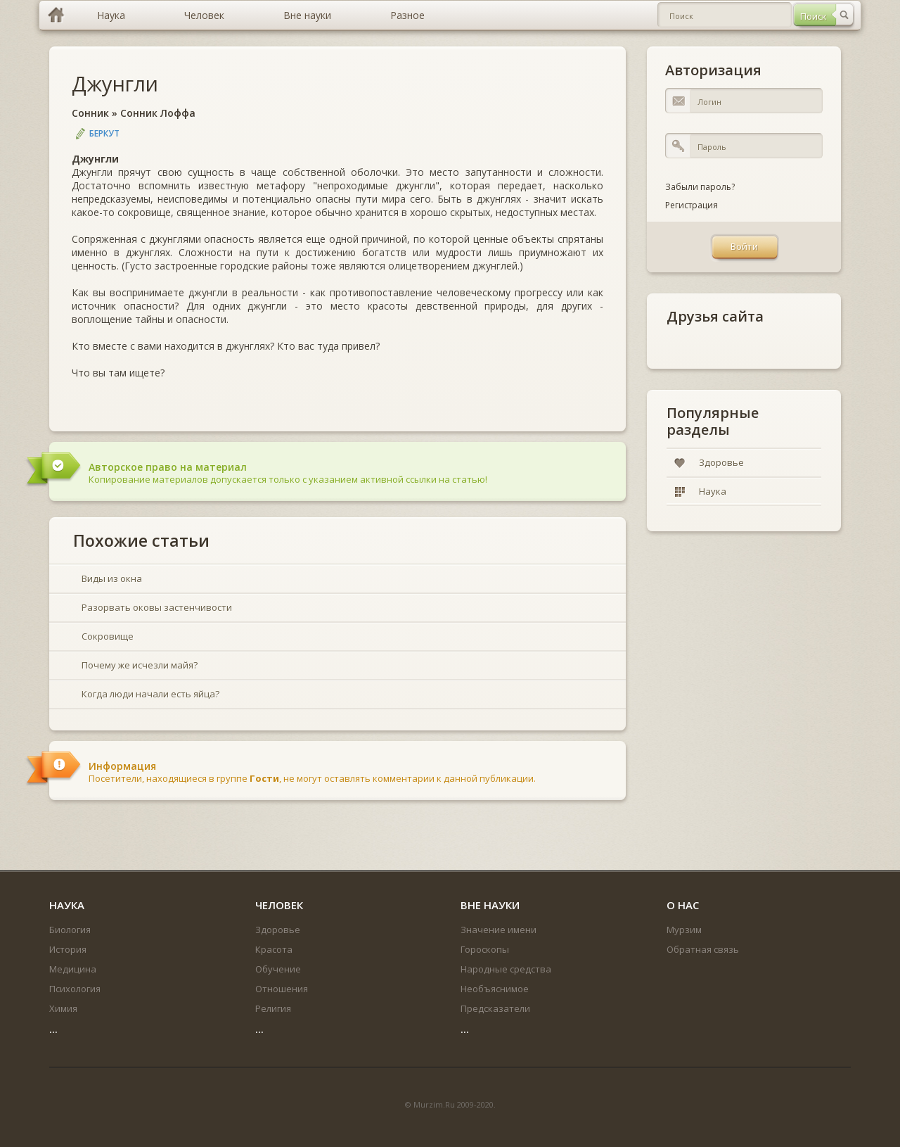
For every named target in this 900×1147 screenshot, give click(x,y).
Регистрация (691, 205)
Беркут (104, 133)
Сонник (90, 113)
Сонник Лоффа (157, 113)
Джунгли (115, 83)
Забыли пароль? (700, 187)
